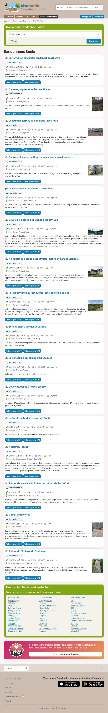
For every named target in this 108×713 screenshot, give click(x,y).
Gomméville (44, 608)
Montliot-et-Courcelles (48, 628)
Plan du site (9, 683)
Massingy (43, 623)
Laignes (43, 615)
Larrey (42, 618)
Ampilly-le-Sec (13, 600)
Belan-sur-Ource (14, 608)
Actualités (9, 692)
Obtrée (74, 608)
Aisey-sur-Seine (14, 598)
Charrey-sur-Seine (15, 626)
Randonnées (22, 16)
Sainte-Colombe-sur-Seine (81, 621)
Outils (9, 16)
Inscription (86, 16)
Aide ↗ (34, 16)
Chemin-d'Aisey (46, 598)
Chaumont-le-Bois (15, 631)
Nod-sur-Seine (76, 603)
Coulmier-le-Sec (46, 600)
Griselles (43, 613)
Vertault (74, 626)
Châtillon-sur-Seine (15, 628)
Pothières (74, 615)
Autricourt (12, 603)
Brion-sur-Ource (14, 613)
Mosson (43, 631)
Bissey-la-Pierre (14, 610)
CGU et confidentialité (13, 679)
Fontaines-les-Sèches (48, 605)
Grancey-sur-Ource (47, 610)
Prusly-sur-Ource (77, 618)
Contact (8, 701)
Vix (72, 633)
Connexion (98, 16)
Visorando (7, 21)
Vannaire (74, 623)
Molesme (43, 626)
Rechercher (93, 41)
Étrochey (43, 603)
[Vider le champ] (93, 34)
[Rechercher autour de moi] (98, 34)
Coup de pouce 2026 (15, 696)
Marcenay (43, 621)
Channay (11, 623)
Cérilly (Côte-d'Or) (15, 618)
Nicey (73, 600)
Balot (10, 605)
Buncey (11, 615)
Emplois (8, 688)
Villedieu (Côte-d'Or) (79, 628)
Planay (73, 610)
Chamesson (12, 621)
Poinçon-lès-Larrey (78, 613)
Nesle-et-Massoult (78, 598)
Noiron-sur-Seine (77, 605)
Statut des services (46, 708)
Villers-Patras (76, 631)
